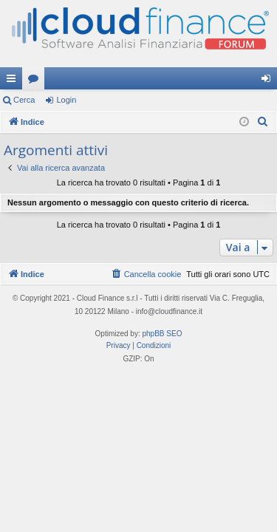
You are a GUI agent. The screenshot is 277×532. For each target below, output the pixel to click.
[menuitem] (263, 122)
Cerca (24, 99)
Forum (36, 81)
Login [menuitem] (269, 81)
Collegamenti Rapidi (14, 81)
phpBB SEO (162, 334)
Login (66, 99)
